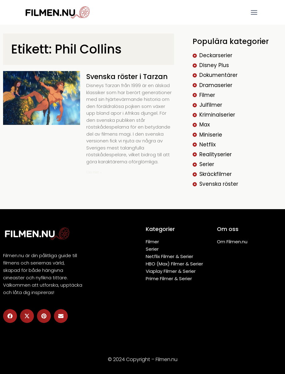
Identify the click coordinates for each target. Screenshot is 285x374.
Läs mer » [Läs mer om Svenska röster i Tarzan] (94, 172)
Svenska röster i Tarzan (129, 76)
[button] (10, 316)
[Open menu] (253, 12)
